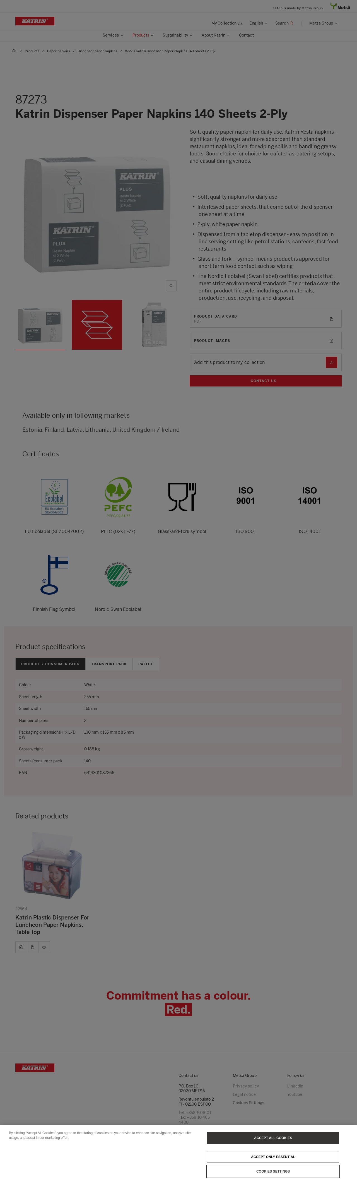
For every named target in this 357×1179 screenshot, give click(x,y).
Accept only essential (273, 1162)
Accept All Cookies (273, 1143)
